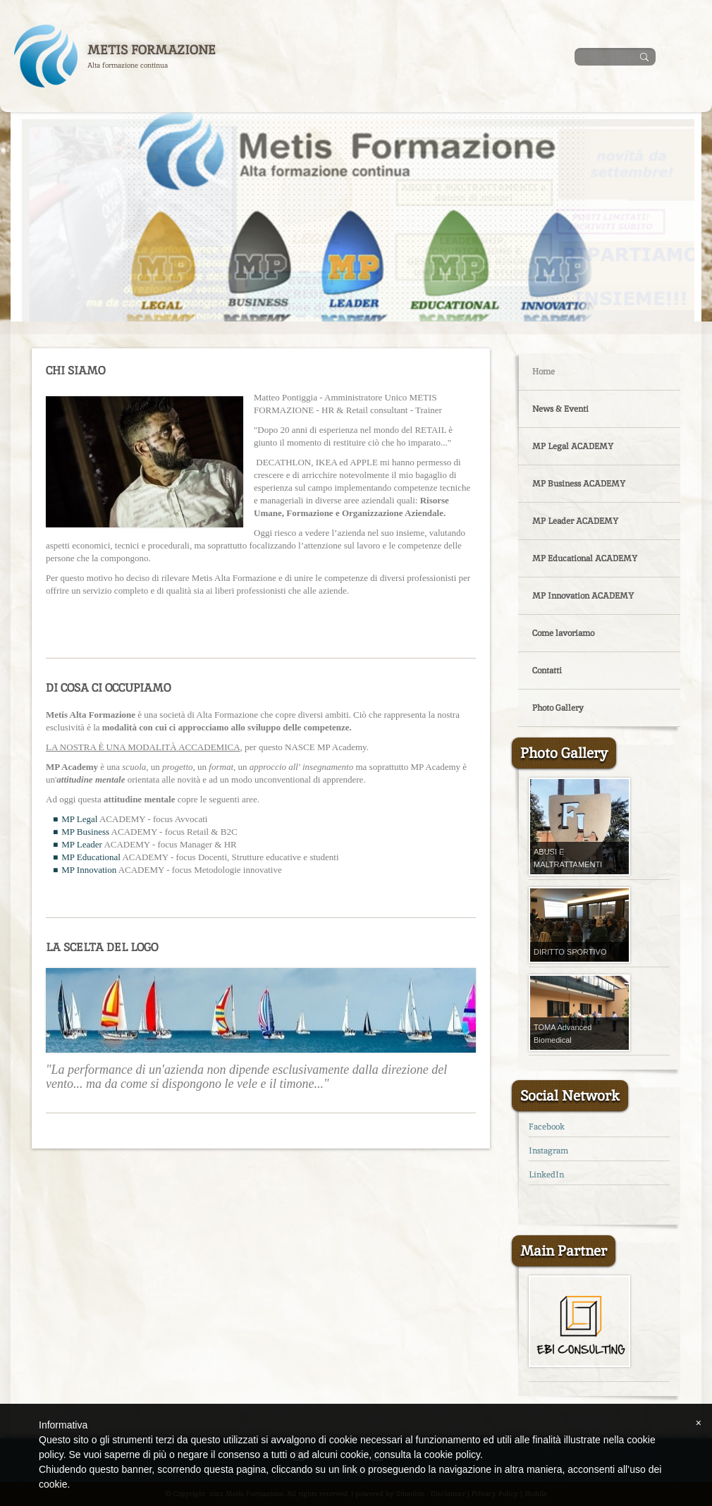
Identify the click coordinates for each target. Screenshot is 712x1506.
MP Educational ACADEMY (584, 558)
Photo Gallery (558, 708)
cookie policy (452, 1454)
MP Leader (81, 844)
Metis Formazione (151, 50)
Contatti (547, 670)
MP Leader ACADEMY (575, 521)
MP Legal (79, 819)
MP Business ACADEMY (578, 483)
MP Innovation (88, 869)
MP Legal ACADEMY (572, 446)
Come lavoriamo (563, 633)
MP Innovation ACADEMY (583, 595)
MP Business (85, 831)
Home (543, 371)
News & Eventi (560, 409)
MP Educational (91, 857)
